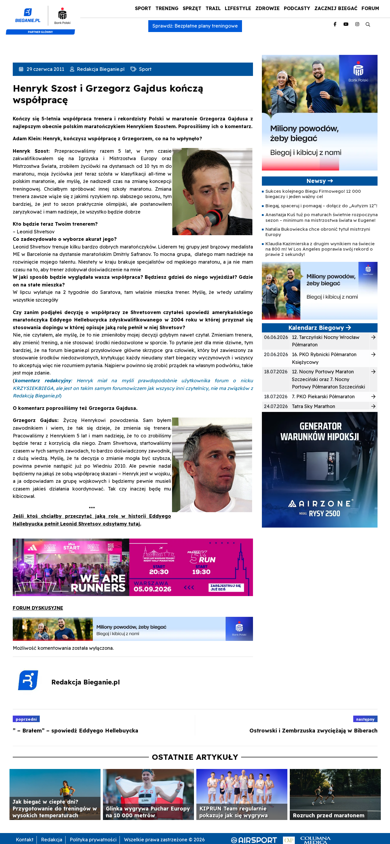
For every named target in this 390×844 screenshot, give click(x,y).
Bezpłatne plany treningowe (206, 26)
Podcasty (297, 8)
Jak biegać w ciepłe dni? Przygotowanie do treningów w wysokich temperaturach (54, 808)
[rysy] (320, 469)
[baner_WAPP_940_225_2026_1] (133, 567)
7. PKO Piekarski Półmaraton (323, 396)
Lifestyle (238, 8)
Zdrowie (267, 8)
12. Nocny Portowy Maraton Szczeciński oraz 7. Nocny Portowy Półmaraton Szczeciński (328, 379)
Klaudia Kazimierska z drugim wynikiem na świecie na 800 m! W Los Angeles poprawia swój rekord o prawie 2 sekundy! (320, 249)
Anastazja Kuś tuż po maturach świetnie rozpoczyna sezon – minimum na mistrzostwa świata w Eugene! (321, 217)
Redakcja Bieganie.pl (100, 69)
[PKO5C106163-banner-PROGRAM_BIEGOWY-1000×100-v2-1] (133, 628)
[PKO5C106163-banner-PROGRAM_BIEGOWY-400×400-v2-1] (320, 112)
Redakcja (51, 840)
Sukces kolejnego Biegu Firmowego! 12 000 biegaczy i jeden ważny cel (313, 193)
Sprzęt (192, 8)
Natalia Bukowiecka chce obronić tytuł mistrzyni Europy (317, 231)
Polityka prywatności (93, 840)
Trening (167, 8)
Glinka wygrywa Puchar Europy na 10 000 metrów (148, 811)
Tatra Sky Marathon (313, 406)
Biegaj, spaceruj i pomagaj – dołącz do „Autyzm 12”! (321, 205)
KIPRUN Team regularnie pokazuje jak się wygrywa (233, 811)
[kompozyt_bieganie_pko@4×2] (43, 17)
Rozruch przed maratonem (328, 815)
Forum (370, 8)
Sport (143, 8)
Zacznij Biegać (335, 8)
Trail (213, 8)
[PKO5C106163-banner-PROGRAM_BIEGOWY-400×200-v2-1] (320, 290)
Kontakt (25, 840)
